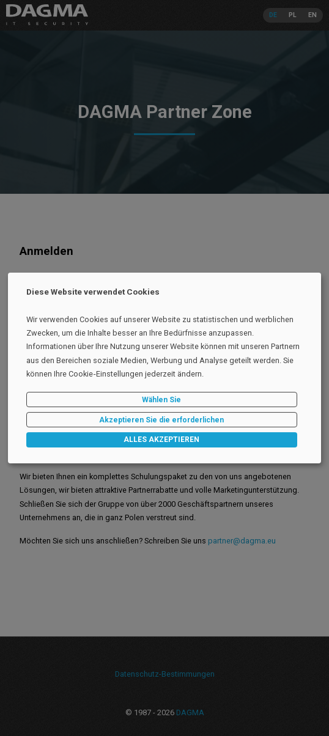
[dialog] (164, 368)
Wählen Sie (161, 400)
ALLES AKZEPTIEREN (161, 440)
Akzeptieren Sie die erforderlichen (161, 420)
